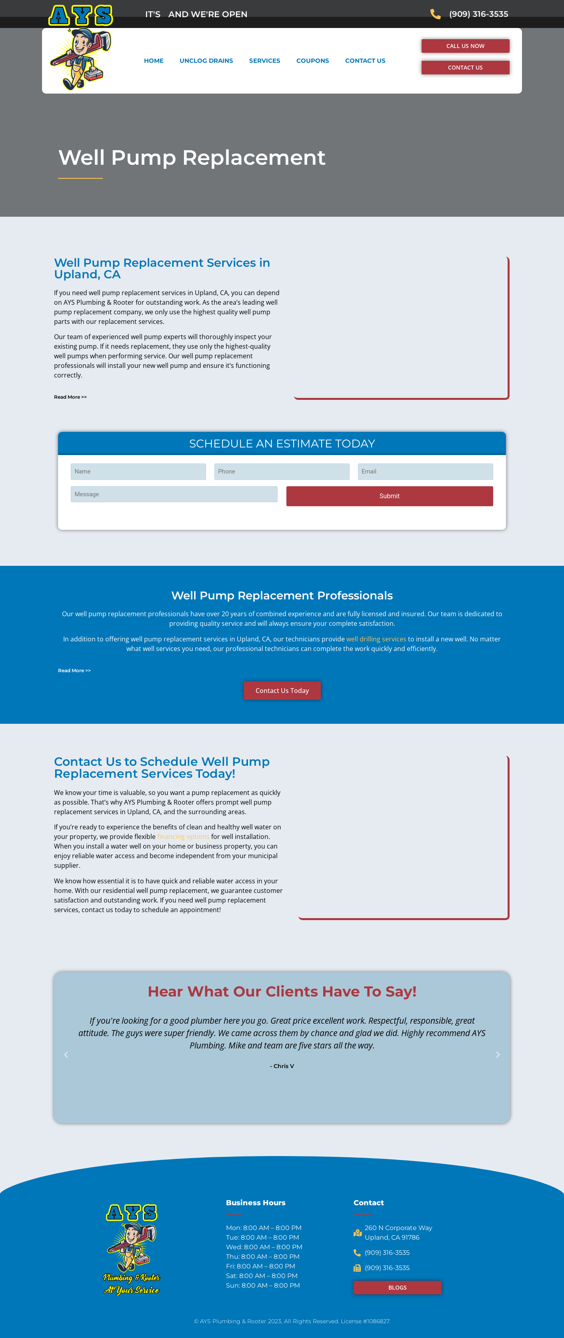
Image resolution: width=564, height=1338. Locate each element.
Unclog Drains (206, 60)
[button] (167, 396)
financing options (183, 836)
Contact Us (365, 60)
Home (154, 60)
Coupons (312, 60)
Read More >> (70, 397)
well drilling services (376, 639)
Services (264, 60)
